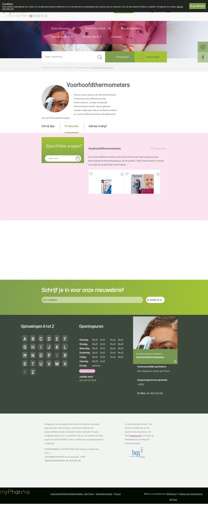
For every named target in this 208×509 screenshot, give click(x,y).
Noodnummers (130, 28)
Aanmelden (179, 10)
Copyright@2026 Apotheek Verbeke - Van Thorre (72, 499)
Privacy (117, 499)
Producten (123, 56)
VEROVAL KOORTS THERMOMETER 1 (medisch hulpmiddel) (106, 264)
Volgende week (87, 376)
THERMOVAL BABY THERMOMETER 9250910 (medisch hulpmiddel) (142, 207)
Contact (117, 36)
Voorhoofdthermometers (102, 67)
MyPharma (171, 499)
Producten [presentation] (71, 126)
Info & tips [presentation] (48, 126)
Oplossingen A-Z (62, 36)
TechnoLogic (184, 499)
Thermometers (82, 67)
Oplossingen (153, 56)
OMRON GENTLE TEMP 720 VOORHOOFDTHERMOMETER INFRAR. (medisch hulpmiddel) (106, 207)
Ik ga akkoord (197, 6)
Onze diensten (60, 28)
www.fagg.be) (135, 441)
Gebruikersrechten (104, 499)
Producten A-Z (92, 36)
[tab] (50, 128)
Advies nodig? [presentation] (98, 126)
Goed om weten (95, 28)
